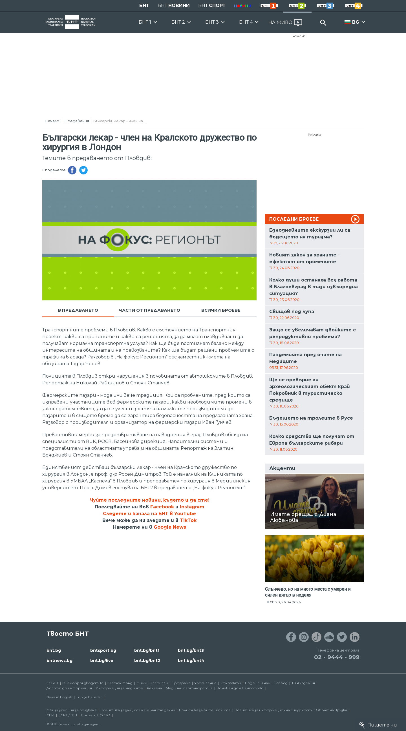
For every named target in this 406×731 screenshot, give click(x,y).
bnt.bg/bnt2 (147, 660)
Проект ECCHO (95, 715)
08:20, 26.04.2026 (285, 602)
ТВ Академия (303, 683)
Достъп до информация (69, 688)
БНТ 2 (178, 22)
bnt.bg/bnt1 (146, 650)
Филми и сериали (152, 683)
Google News (170, 527)
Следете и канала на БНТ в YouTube (149, 513)
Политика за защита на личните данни (138, 710)
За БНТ (52, 683)
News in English (59, 697)
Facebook (162, 507)
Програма (181, 683)
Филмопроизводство (82, 683)
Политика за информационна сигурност (273, 710)
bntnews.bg (59, 660)
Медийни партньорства (189, 688)
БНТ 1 (145, 22)
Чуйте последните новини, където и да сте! (149, 500)
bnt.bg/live (101, 660)
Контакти (230, 683)
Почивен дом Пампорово (240, 688)
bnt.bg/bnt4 (191, 660)
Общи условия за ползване (72, 710)
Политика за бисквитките (205, 710)
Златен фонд (120, 683)
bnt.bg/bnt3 (191, 650)
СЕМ (50, 715)
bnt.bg (54, 650)
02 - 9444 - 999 (336, 657)
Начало (52, 121)
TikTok (188, 520)
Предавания (77, 121)
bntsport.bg (103, 650)
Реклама (299, 36)
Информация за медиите (119, 688)
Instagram (192, 507)
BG (355, 22)
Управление (205, 683)
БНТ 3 (212, 22)
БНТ (144, 5)
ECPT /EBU (67, 715)
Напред (281, 683)
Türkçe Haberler (89, 697)
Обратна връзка (331, 710)
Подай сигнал (257, 683)
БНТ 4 (246, 22)
